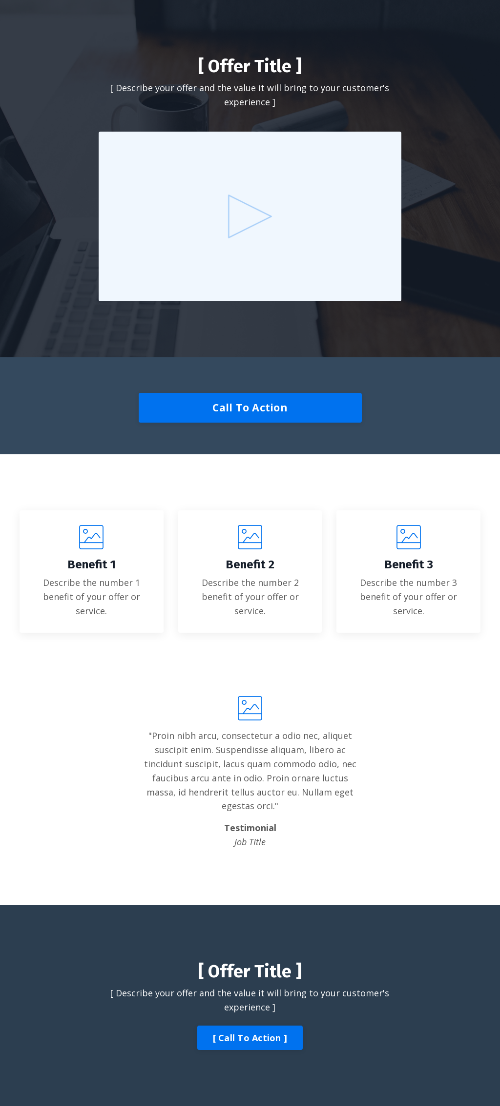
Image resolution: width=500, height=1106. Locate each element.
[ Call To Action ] (250, 1038)
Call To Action (250, 407)
